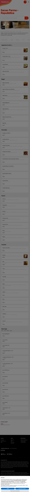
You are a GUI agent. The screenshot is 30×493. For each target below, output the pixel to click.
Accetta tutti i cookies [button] (22, 488)
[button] (29, 477)
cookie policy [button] (23, 481)
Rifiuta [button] (8, 488)
